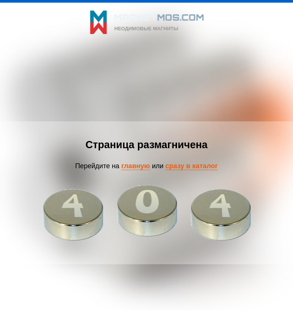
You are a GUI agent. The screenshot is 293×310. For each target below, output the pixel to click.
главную (135, 166)
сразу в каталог (191, 166)
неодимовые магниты (146, 28)
